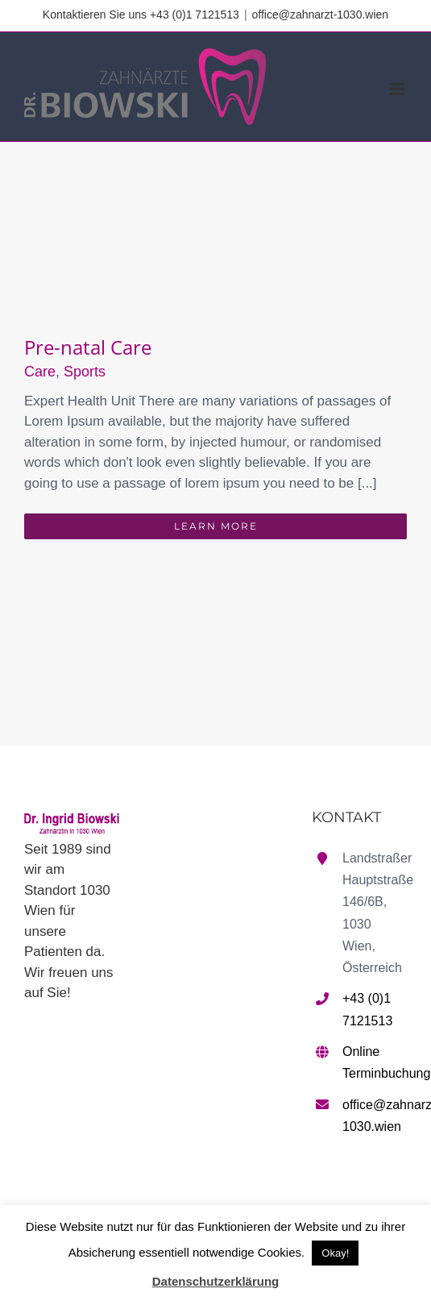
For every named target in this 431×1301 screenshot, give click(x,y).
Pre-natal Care (87, 347)
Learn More (216, 526)
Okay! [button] (335, 1253)
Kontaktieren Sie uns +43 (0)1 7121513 (141, 14)
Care (40, 372)
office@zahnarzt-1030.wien (320, 14)
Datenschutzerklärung (216, 1281)
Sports (85, 372)
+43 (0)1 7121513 (367, 1009)
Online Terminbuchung (374, 1062)
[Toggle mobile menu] (398, 89)
